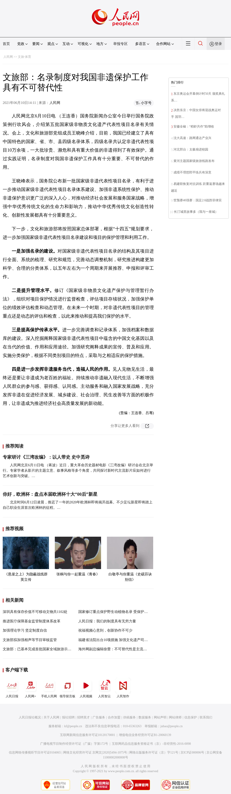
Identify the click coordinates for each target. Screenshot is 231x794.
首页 (6, 44)
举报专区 (120, 44)
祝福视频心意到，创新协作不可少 (105, 630)
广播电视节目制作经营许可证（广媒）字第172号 (74, 743)
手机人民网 (49, 688)
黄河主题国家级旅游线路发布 (194, 161)
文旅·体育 (24, 56)
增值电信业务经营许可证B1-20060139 (145, 735)
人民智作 (123, 688)
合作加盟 (114, 717)
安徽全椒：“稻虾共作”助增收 (193, 126)
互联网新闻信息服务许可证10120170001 (87, 735)
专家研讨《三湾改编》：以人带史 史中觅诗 (46, 457)
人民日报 (12, 688)
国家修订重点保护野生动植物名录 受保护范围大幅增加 (122, 612)
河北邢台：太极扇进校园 (190, 149)
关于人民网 (51, 717)
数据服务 (145, 717)
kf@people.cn (73, 726)
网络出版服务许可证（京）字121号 (153, 752)
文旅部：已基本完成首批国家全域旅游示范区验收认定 (46, 649)
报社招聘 (68, 717)
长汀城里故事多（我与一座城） (196, 211)
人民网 (8, 56)
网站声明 (160, 717)
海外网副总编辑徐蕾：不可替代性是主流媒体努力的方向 (123, 649)
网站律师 (175, 717)
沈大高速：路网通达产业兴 (192, 138)
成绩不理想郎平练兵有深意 (192, 172)
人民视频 (86, 688)
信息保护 (190, 717)
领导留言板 (67, 688)
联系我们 (206, 717)
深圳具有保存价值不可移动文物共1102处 (35, 612)
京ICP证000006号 (192, 752)
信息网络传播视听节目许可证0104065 (35, 752)
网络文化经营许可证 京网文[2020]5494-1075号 (95, 752)
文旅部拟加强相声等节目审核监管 (30, 640)
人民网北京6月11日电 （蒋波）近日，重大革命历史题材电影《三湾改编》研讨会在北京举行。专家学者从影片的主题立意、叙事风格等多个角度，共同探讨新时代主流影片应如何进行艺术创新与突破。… (78, 470)
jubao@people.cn (171, 726)
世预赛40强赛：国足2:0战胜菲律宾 (197, 200)
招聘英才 (83, 717)
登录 (218, 44)
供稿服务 (129, 717)
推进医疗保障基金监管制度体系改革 (31, 621)
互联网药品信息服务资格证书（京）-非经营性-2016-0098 (151, 743)
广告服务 (98, 717)
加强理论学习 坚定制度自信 (25, 630)
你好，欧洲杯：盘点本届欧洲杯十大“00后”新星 (50, 494)
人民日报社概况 (30, 717)
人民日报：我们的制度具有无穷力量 (107, 621)
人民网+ (30, 688)
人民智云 (104, 688)
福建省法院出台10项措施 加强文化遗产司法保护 (116, 640)
